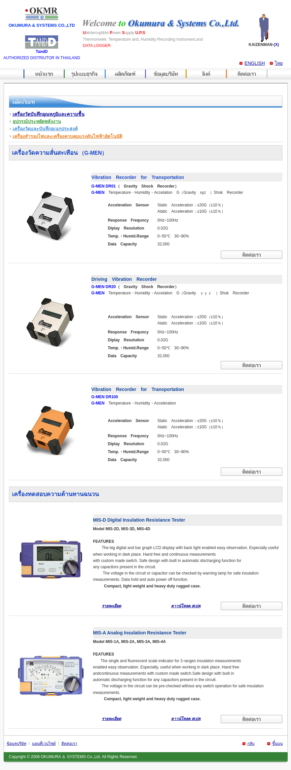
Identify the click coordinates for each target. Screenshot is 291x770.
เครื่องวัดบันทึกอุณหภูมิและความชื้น (49, 114)
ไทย (279, 63)
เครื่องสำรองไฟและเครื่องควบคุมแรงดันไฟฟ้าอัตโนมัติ (67, 136)
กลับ (251, 743)
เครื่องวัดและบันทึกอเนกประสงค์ (45, 128)
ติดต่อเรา (69, 743)
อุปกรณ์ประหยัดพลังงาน (37, 121)
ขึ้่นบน (277, 743)
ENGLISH (254, 63)
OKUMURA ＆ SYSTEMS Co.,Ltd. (71, 756)
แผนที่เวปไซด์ (44, 743)
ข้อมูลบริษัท (16, 743)
